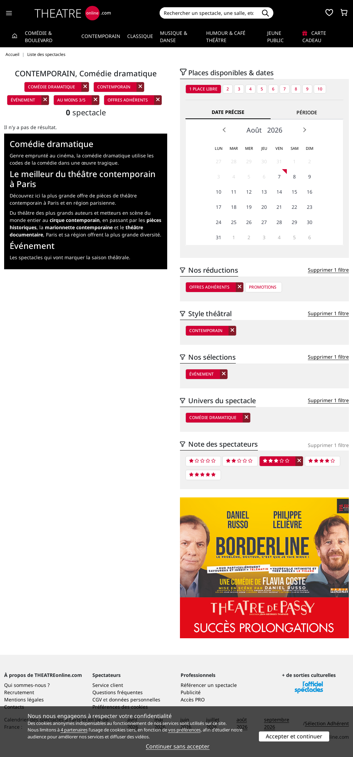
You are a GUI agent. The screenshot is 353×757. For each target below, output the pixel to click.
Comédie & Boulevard (38, 36)
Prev (224, 130)
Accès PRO (193, 699)
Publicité (191, 692)
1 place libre (203, 89)
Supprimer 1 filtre (328, 269)
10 (319, 89)
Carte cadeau (314, 36)
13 (264, 191)
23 (309, 207)
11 (233, 191)
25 (233, 222)
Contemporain (100, 36)
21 (279, 207)
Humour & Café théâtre (225, 36)
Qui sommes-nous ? (27, 685)
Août (254, 130)
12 (249, 191)
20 (264, 207)
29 (249, 161)
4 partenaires (74, 730)
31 (279, 161)
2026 (274, 130)
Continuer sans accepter (178, 746)
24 (218, 222)
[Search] (209, 13)
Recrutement (19, 692)
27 (218, 161)
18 (233, 207)
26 (249, 222)
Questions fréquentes (117, 692)
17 (218, 207)
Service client (107, 685)
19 (249, 207)
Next (304, 130)
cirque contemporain (75, 220)
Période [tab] (306, 112)
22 (294, 207)
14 (279, 191)
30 (264, 161)
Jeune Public (275, 36)
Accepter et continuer (294, 736)
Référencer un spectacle (209, 685)
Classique (140, 36)
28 (233, 161)
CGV (97, 699)
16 (309, 191)
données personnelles (134, 699)
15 (294, 191)
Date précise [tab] (228, 112)
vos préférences (184, 730)
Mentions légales (24, 699)
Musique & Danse (173, 36)
